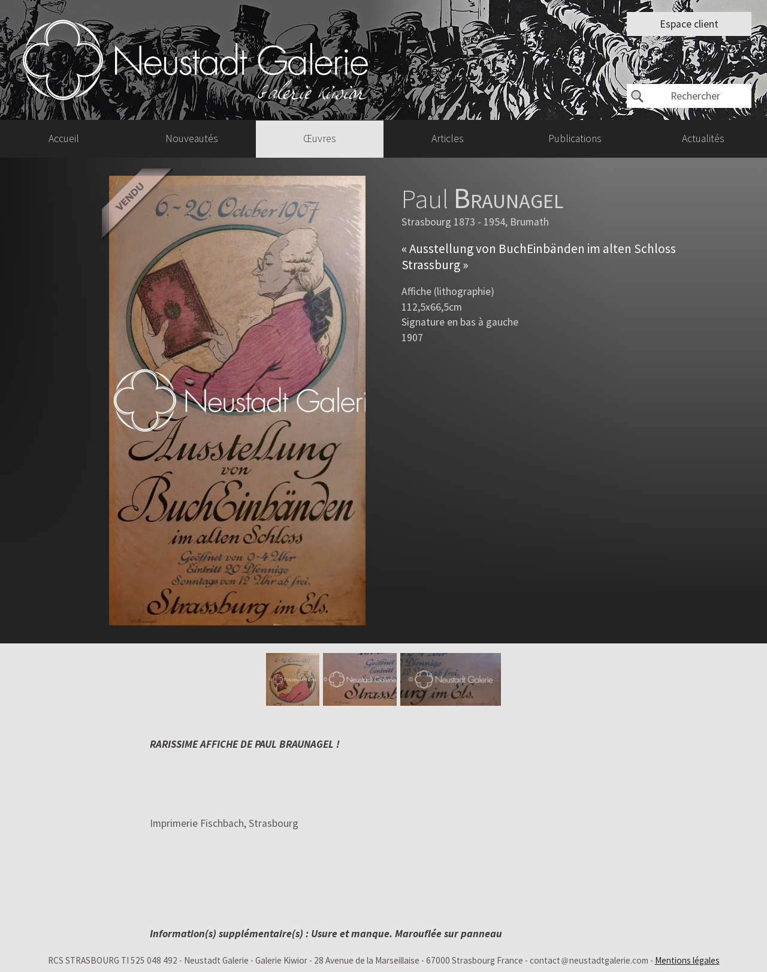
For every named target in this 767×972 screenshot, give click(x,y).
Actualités (703, 138)
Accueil (64, 138)
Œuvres (319, 138)
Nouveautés (191, 138)
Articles (447, 138)
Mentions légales (687, 960)
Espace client (689, 24)
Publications (575, 138)
